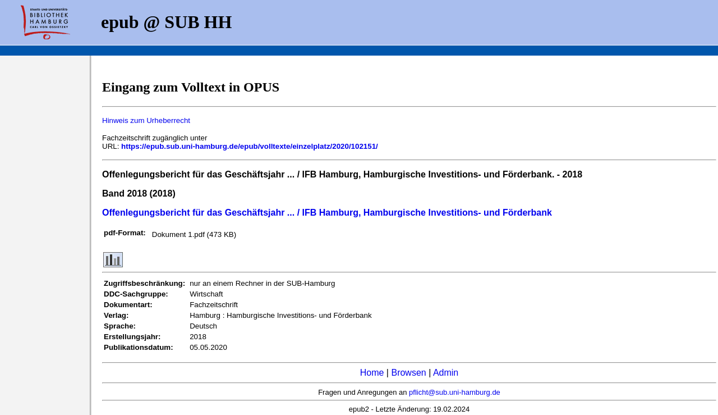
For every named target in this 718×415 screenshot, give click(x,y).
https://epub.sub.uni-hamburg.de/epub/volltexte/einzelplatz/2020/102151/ (249, 146)
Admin (445, 372)
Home (372, 372)
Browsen (408, 372)
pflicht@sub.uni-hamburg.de (454, 392)
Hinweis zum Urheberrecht (146, 120)
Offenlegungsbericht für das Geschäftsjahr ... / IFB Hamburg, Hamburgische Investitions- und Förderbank (327, 212)
